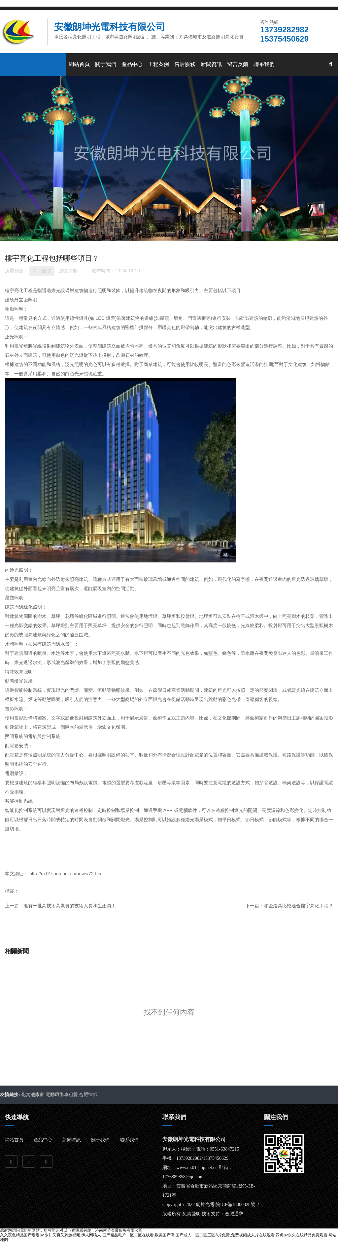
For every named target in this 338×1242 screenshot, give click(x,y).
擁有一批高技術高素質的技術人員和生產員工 (69, 905)
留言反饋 (237, 64)
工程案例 (158, 64)
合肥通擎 (234, 1213)
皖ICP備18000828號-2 (237, 1204)
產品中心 (132, 64)
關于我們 (105, 64)
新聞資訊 (211, 64)
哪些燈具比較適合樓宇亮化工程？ (298, 905)
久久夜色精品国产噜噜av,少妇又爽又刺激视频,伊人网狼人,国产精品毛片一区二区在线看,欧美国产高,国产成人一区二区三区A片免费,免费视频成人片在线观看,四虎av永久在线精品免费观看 (163, 1235)
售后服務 (184, 64)
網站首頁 (79, 64)
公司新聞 (42, 271)
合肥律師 (88, 1094)
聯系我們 (264, 64)
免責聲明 (191, 1213)
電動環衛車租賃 (62, 1094)
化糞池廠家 (33, 1094)
